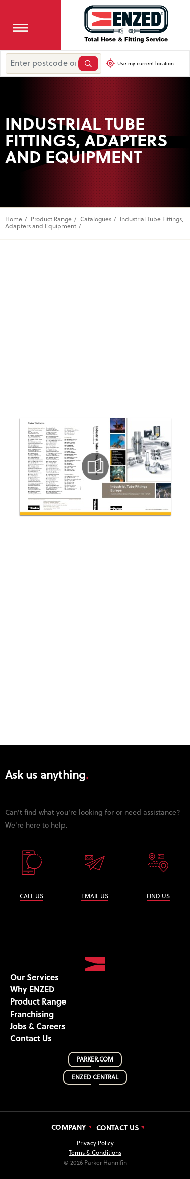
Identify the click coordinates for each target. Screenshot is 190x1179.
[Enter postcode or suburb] (41, 63)
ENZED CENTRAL (95, 1077)
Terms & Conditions (95, 1153)
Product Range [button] (38, 1002)
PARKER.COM (95, 1060)
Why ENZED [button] (32, 990)
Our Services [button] (34, 978)
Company (68, 1128)
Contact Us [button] (31, 1039)
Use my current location (142, 63)
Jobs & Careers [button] (38, 1027)
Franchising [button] (32, 1015)
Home (13, 219)
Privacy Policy (95, 1143)
